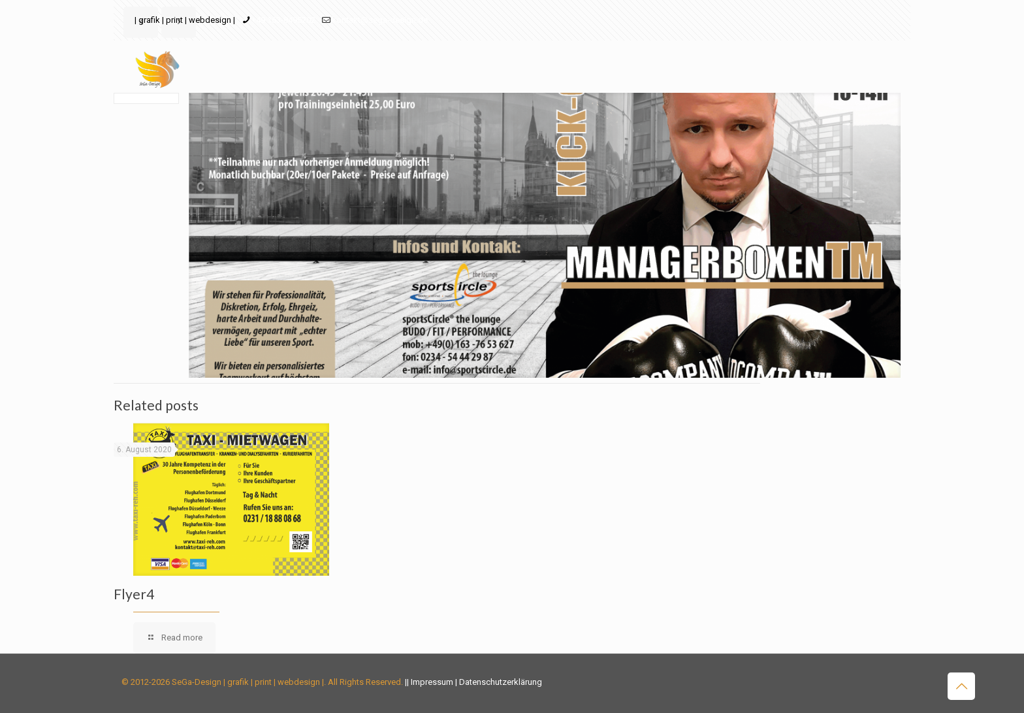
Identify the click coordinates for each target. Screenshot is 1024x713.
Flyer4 (134, 594)
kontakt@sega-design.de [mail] (380, 20)
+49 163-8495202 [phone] (283, 20)
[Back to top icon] (961, 686)
